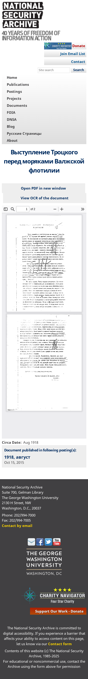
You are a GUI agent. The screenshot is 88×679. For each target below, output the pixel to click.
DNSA (11, 119)
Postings (14, 91)
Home (12, 77)
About (12, 140)
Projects (14, 98)
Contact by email (17, 525)
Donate (78, 45)
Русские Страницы (24, 133)
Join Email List (72, 53)
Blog (11, 126)
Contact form (60, 643)
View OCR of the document (45, 198)
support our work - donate (59, 611)
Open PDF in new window (43, 188)
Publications (18, 84)
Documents (17, 105)
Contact (78, 61)
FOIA (11, 112)
